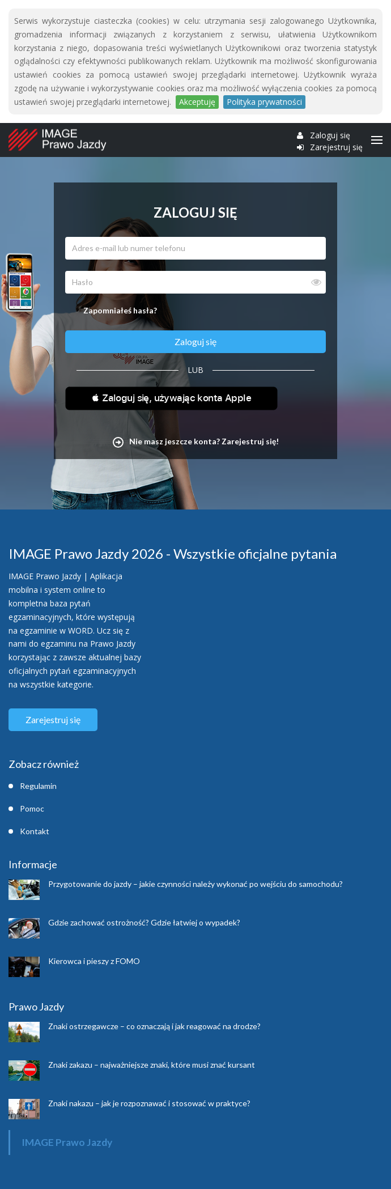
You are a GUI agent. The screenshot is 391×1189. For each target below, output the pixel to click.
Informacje (32, 864)
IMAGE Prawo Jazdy (67, 1142)
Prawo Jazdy (36, 1006)
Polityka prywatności (264, 101)
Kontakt (34, 831)
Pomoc (32, 808)
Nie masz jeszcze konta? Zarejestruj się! (196, 441)
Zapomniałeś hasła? (120, 310)
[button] (171, 400)
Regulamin (38, 786)
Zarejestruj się (336, 147)
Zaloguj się (330, 135)
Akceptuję (197, 101)
